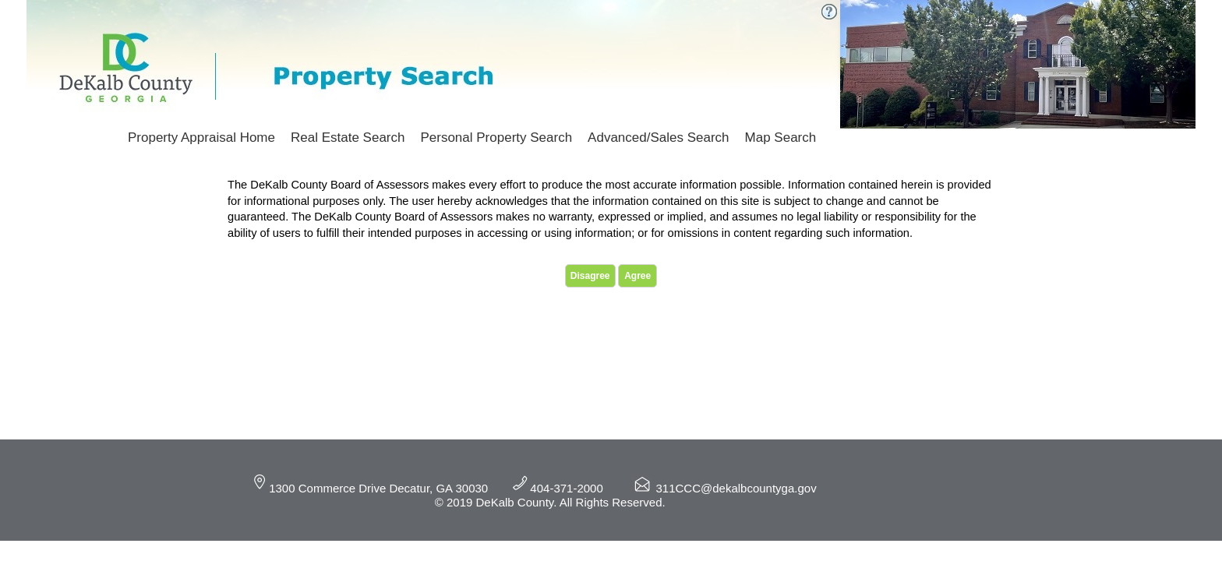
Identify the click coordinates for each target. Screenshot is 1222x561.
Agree (637, 275)
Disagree (590, 275)
